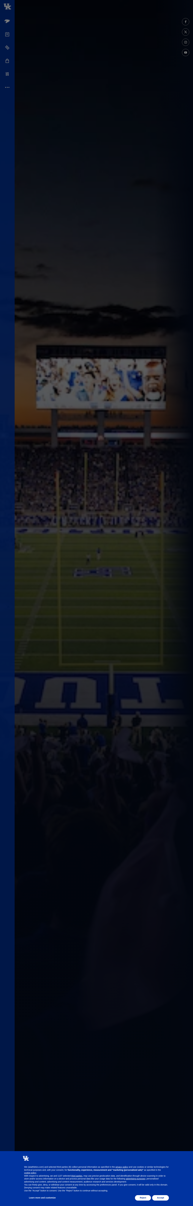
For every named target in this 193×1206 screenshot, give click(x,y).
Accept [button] (160, 1197)
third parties (76, 1176)
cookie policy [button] (30, 1173)
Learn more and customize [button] (42, 1197)
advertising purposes (135, 1178)
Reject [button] (143, 1197)
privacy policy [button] (121, 1167)
